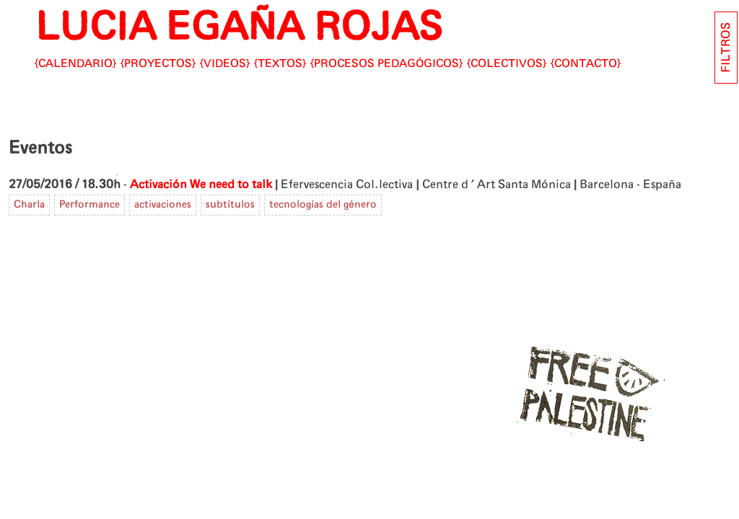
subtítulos (230, 205)
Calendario (75, 63)
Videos (225, 63)
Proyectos (158, 63)
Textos (280, 63)
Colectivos (507, 63)
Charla (29, 205)
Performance (89, 205)
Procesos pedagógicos (386, 63)
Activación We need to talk (201, 184)
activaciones (162, 205)
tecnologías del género (323, 205)
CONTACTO (585, 63)
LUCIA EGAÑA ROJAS (238, 28)
